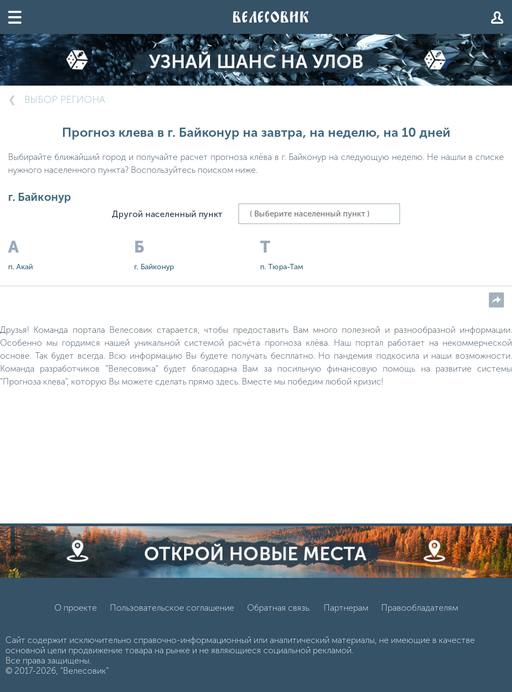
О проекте (75, 608)
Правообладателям (419, 608)
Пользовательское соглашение (172, 608)
